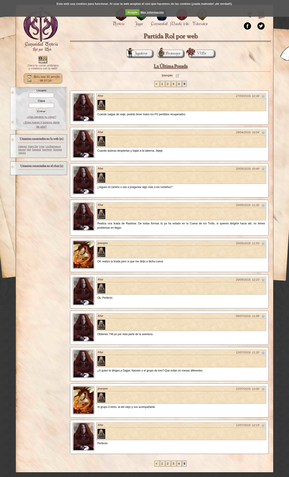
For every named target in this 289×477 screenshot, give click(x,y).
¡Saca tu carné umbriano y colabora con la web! (43, 67)
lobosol (22, 149)
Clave (41, 101)
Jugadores (136, 53)
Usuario (41, 90)
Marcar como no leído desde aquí (263, 96)
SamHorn (47, 149)
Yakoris (22, 153)
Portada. (40, 29)
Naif (29, 149)
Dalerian (22, 146)
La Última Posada (170, 66)
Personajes (168, 53)
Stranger (57, 149)
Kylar (41, 146)
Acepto (133, 12)
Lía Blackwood (53, 146)
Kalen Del (33, 146)
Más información (152, 12)
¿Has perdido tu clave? (41, 117)
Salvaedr (36, 149)
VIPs (197, 53)
